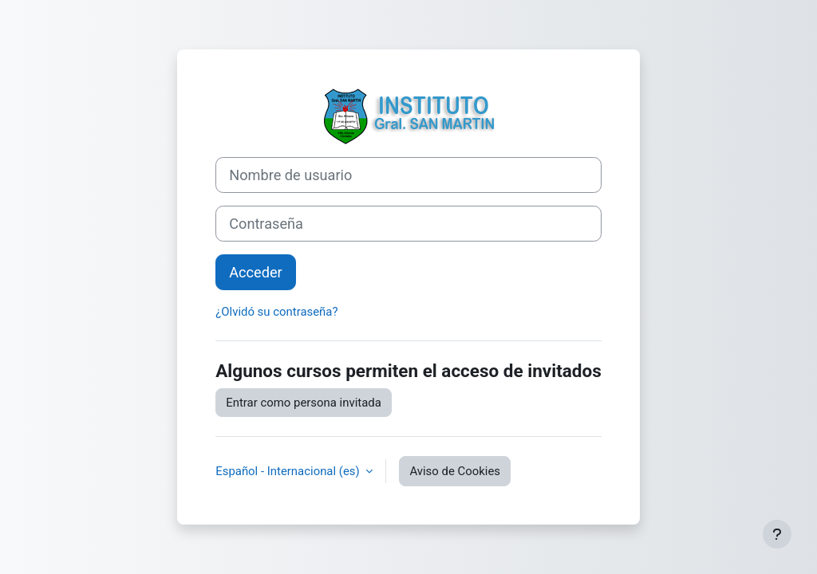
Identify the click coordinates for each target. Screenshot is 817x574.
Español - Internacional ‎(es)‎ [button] (288, 471)
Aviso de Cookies (454, 471)
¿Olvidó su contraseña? (276, 312)
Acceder (255, 272)
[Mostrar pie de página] (777, 534)
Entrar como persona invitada (303, 402)
